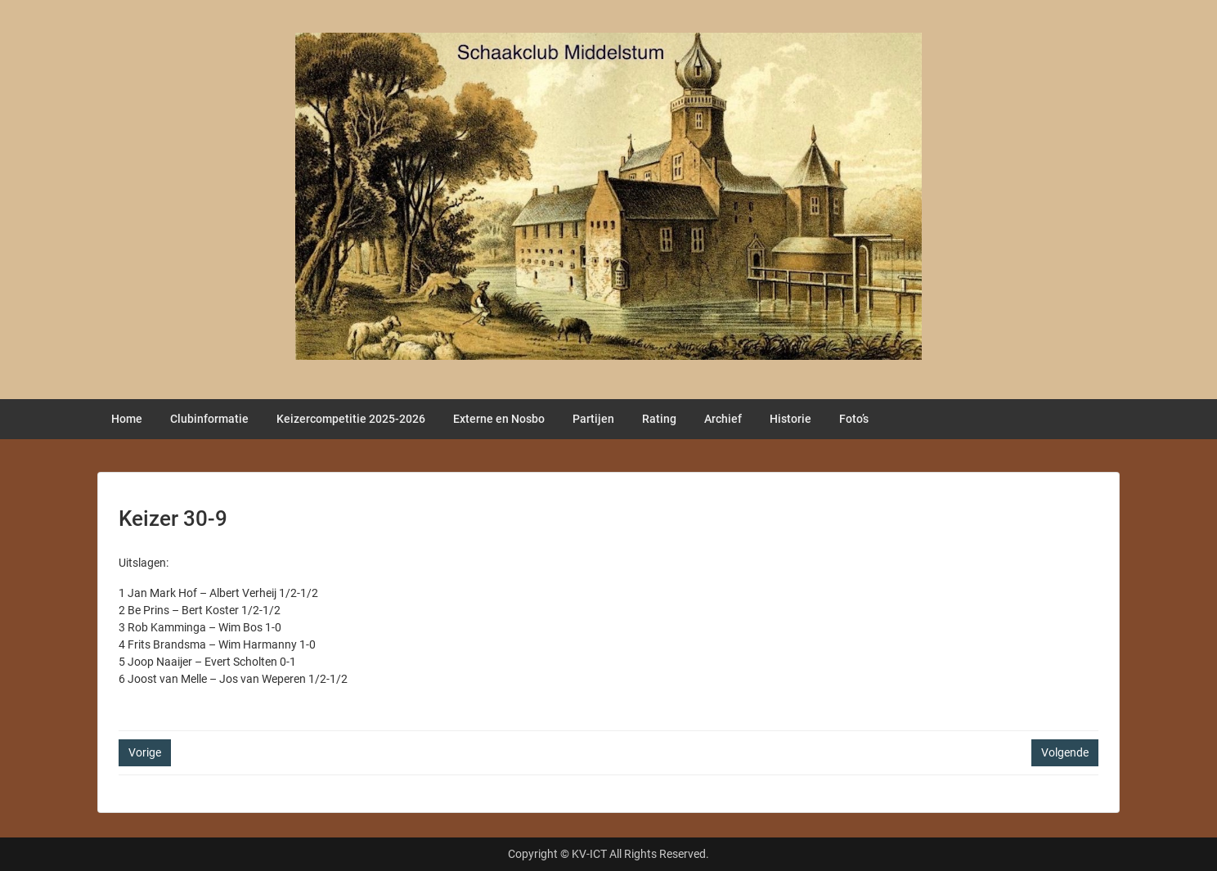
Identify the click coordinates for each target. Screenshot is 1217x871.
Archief (723, 418)
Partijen (593, 418)
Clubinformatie (209, 418)
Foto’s (854, 418)
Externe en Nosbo (499, 418)
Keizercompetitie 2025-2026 (350, 418)
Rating (659, 418)
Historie (790, 418)
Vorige (144, 752)
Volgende (1065, 752)
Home (126, 418)
